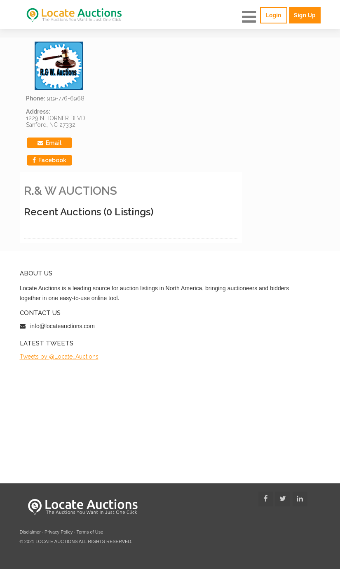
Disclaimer (30, 531)
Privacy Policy (59, 531)
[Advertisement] (170, 421)
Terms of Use (89, 531)
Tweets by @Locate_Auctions (59, 356)
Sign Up (305, 15)
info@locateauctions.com (62, 326)
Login (273, 15)
